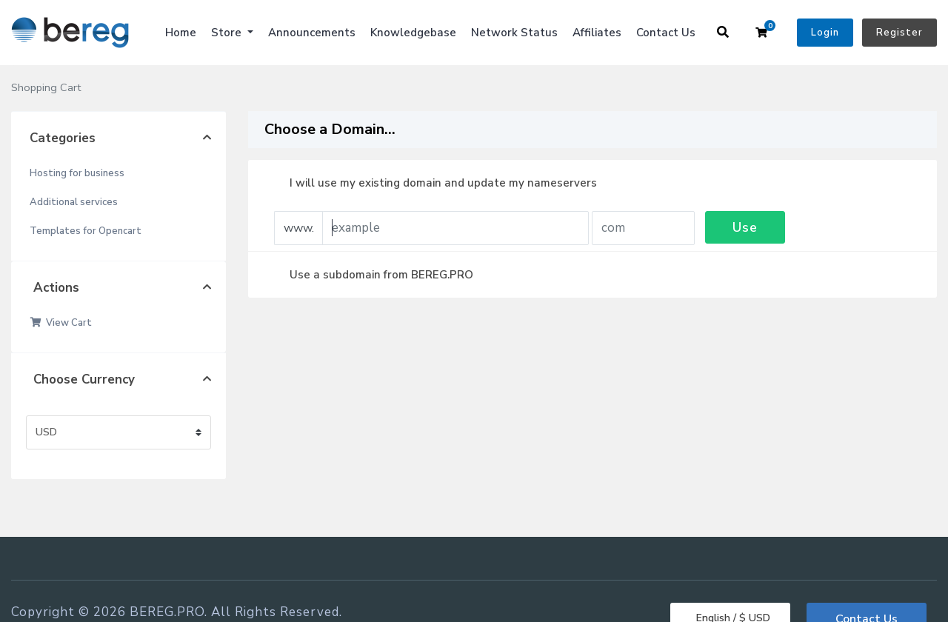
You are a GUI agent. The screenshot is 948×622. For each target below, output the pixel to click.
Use (745, 227)
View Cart (61, 323)
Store (227, 32)
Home (180, 32)
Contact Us (665, 32)
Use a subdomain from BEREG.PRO (369, 275)
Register (899, 32)
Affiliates (597, 32)
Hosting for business (77, 173)
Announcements (312, 32)
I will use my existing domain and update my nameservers (431, 183)
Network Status (514, 32)
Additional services (74, 202)
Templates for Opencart (85, 231)
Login (825, 32)
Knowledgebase (413, 32)
